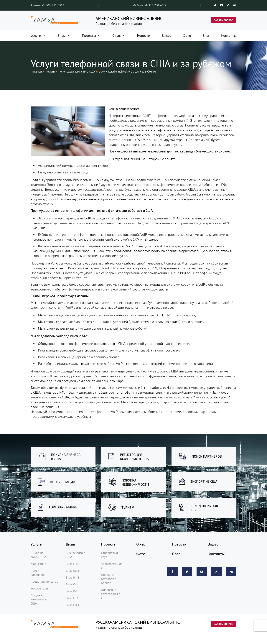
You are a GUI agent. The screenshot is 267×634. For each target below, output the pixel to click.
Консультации (40, 588)
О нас (116, 35)
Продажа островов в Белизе (108, 578)
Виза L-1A (72, 563)
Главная (37, 71)
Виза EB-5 (73, 570)
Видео (167, 35)
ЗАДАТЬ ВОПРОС (223, 20)
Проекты (89, 35)
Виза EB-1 (72, 605)
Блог (206, 35)
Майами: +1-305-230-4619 (149, 5)
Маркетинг (38, 563)
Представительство (44, 581)
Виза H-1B (72, 577)
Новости (143, 35)
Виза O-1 (72, 584)
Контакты (228, 35)
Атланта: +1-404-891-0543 (47, 5)
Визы (61, 35)
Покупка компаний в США (39, 599)
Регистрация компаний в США (77, 71)
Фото (187, 35)
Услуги (36, 35)
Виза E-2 (72, 598)
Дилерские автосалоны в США (110, 593)
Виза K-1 (71, 591)
